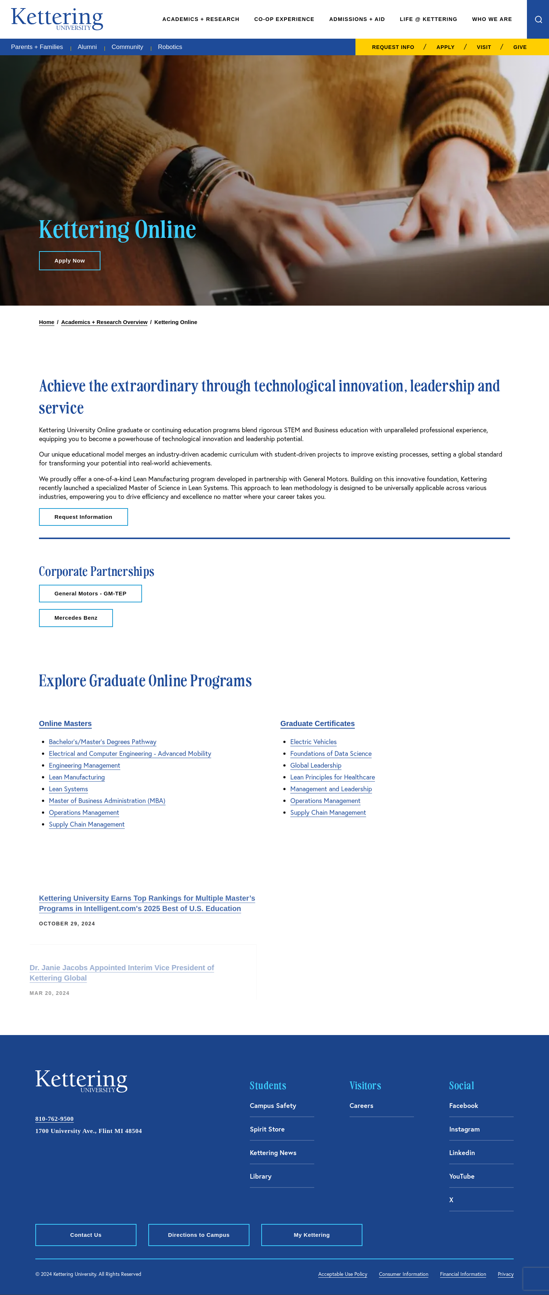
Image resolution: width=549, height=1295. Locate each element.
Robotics (170, 46)
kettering (57, 19)
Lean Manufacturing (77, 772)
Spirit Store (267, 1129)
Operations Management (84, 807)
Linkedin (462, 1152)
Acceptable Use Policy (342, 1274)
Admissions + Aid (357, 19)
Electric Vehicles (313, 737)
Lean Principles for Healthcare (332, 772)
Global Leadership (315, 760)
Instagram (464, 1129)
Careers (361, 1105)
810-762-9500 (54, 1118)
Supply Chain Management (87, 819)
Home (46, 322)
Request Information (83, 517)
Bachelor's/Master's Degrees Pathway (102, 737)
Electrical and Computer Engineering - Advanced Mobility (130, 749)
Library (261, 1176)
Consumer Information (403, 1274)
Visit (484, 47)
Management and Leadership (331, 784)
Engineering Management (84, 760)
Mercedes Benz (76, 618)
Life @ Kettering (429, 19)
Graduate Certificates (317, 719)
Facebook (463, 1105)
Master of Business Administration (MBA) (107, 796)
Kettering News (273, 1152)
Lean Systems (68, 784)
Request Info (393, 47)
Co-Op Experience (284, 19)
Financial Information (463, 1274)
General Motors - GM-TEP (90, 593)
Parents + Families (37, 46)
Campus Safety (273, 1105)
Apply (445, 47)
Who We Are (492, 19)
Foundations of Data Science (331, 749)
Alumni (87, 46)
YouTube (462, 1176)
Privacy (506, 1274)
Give (520, 47)
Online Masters (65, 719)
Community (127, 46)
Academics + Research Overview (104, 322)
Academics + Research (201, 19)
